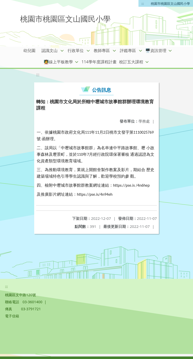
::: (142, 3)
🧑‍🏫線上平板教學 (58, 62)
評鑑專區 (128, 50)
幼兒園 (29, 50)
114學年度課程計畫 (98, 62)
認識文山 (49, 50)
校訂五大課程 (131, 62)
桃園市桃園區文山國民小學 (170, 3)
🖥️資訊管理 (155, 50)
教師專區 (102, 50)
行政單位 (76, 50)
